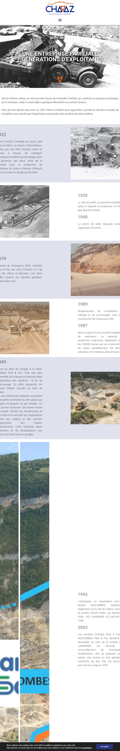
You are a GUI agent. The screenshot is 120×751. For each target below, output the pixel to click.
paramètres (87, 748)
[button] (60, 20)
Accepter (105, 746)
